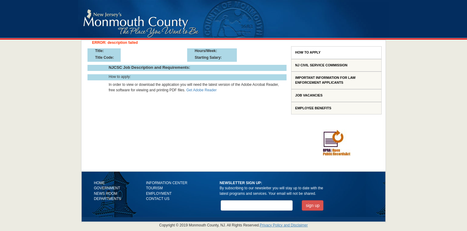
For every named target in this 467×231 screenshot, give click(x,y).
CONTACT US (157, 199)
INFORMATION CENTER (166, 183)
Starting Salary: (208, 57)
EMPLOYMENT (159, 193)
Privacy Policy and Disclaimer (284, 225)
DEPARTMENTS (107, 199)
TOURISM (154, 188)
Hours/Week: (206, 51)
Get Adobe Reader (201, 90)
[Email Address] (257, 205)
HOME (99, 183)
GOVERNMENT (107, 188)
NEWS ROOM (105, 193)
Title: (99, 51)
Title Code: (104, 57)
